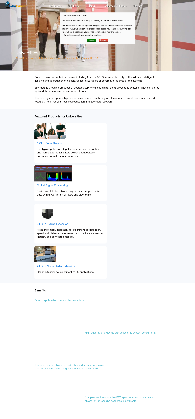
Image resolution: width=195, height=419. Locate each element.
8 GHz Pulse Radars (43, 143)
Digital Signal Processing (118, 143)
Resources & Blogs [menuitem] (114, 5)
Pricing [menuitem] (91, 5)
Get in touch (143, 380)
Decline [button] (103, 40)
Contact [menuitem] (137, 5)
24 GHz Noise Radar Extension (122, 185)
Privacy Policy (35, 396)
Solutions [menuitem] (73, 5)
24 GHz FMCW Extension (47, 185)
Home (31, 388)
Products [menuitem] (54, 5)
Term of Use (34, 400)
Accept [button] (92, 40)
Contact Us (34, 392)
